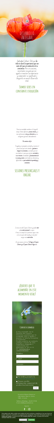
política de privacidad (25, 379)
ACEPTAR (31, 419)
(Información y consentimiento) (23, 349)
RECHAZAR (23, 419)
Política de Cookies (7, 416)
